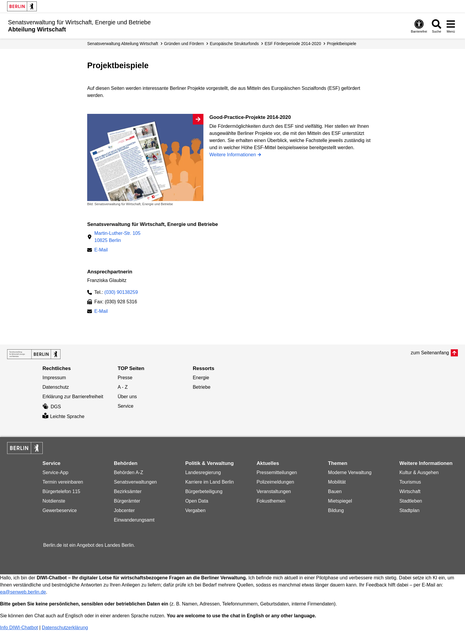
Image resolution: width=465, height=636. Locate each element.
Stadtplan (409, 510)
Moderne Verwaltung (350, 472)
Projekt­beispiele (341, 43)
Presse (125, 377)
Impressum (54, 377)
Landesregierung (203, 472)
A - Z (123, 387)
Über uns (127, 396)
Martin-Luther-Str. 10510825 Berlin (117, 237)
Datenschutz (55, 387)
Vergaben (195, 510)
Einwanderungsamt (134, 519)
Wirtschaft (410, 491)
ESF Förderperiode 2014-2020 (293, 43)
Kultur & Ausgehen (419, 472)
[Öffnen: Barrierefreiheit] (419, 26)
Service (125, 406)
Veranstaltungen (274, 491)
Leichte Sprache (63, 416)
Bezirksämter (127, 491)
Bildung (336, 510)
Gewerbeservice (59, 510)
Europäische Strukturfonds (234, 43)
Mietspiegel (340, 500)
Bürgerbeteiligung (203, 491)
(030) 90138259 (121, 292)
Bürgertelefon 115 (61, 491)
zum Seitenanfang (430, 352)
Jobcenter (124, 510)
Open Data (196, 500)
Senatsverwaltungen (135, 481)
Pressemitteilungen (277, 472)
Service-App (55, 472)
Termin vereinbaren (62, 481)
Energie (201, 377)
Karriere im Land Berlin (209, 481)
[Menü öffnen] (451, 26)
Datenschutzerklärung (65, 627)
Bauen (335, 491)
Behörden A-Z (128, 472)
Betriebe (202, 387)
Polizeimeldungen (275, 481)
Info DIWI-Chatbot (19, 627)
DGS (51, 406)
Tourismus (410, 481)
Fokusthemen (271, 500)
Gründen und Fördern (184, 43)
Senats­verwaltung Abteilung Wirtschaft (122, 43)
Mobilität (337, 481)
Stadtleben (410, 500)
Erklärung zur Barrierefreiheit (72, 396)
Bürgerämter (127, 500)
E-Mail (101, 250)
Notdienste (53, 500)
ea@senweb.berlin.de (23, 591)
